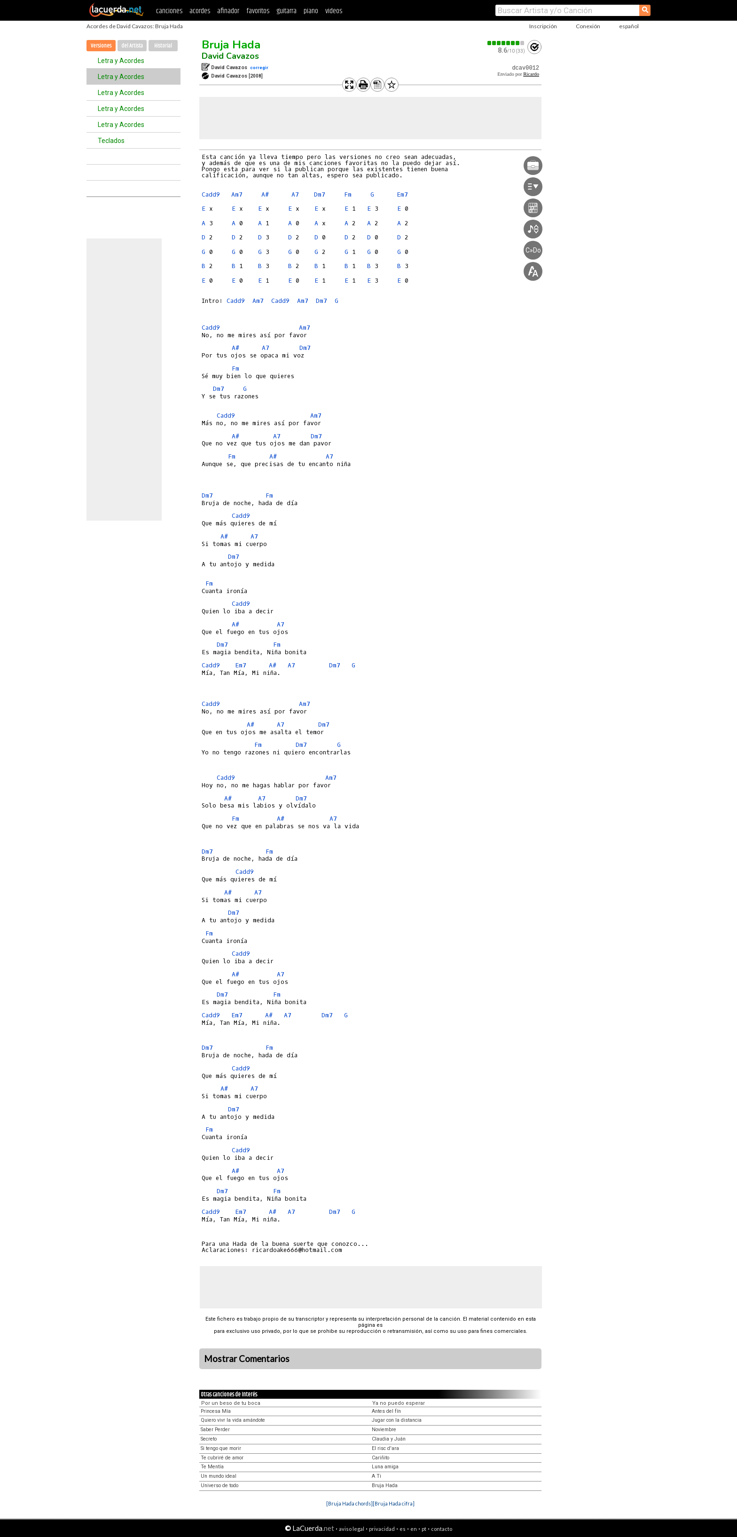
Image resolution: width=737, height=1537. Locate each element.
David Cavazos (230, 56)
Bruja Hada (231, 44)
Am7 (237, 194)
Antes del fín (386, 1411)
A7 (295, 194)
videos (333, 11)
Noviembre (384, 1429)
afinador (228, 11)
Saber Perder (215, 1429)
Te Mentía (212, 1467)
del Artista (132, 45)
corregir (259, 67)
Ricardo (531, 74)
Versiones (101, 45)
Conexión (588, 26)
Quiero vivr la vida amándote (233, 1420)
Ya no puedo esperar (398, 1403)
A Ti (376, 1476)
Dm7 (319, 194)
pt (424, 1529)
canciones (169, 11)
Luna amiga (385, 1467)
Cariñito (380, 1458)
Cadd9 (211, 194)
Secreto (209, 1439)
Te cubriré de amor (222, 1458)
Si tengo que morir (221, 1448)
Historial (163, 45)
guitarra (286, 11)
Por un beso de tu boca (230, 1403)
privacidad (382, 1529)
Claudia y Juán (389, 1439)
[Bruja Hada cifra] (394, 1503)
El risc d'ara (385, 1448)
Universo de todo (219, 1485)
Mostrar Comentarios (247, 1359)
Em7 (402, 194)
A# (265, 194)
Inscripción (543, 26)
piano (311, 11)
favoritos (257, 11)
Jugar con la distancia (397, 1420)
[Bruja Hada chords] (349, 1503)
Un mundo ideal (218, 1476)
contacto (441, 1529)
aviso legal (351, 1529)
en (413, 1529)
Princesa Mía (216, 1411)
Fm (348, 194)
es (403, 1529)
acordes (199, 11)
